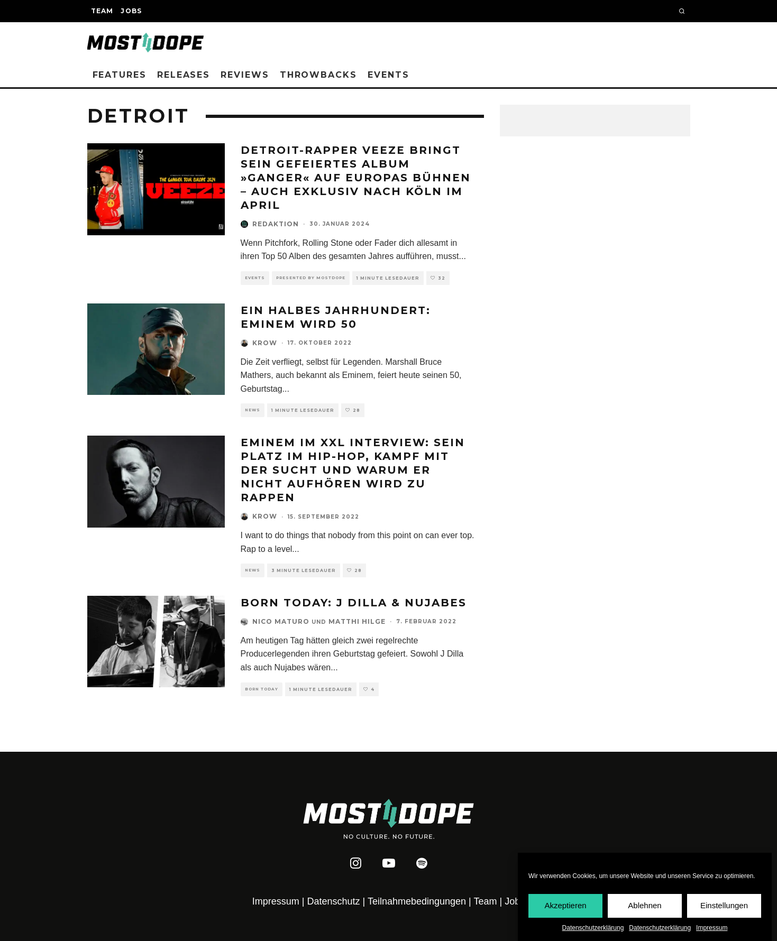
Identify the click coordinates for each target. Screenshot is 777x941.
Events (388, 75)
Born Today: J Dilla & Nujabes (354, 602)
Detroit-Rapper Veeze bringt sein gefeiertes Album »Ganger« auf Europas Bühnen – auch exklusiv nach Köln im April (356, 177)
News (252, 410)
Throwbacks (318, 75)
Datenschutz (333, 901)
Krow (264, 343)
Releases (183, 75)
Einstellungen (724, 905)
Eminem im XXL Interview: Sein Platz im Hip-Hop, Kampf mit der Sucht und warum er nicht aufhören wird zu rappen (353, 470)
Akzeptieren (565, 905)
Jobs (131, 11)
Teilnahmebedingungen (417, 901)
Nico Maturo (280, 621)
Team (102, 11)
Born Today (261, 689)
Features (120, 75)
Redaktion (275, 224)
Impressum (711, 927)
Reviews (245, 75)
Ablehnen (644, 905)
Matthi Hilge (357, 621)
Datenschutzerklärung (593, 927)
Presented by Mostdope (310, 277)
